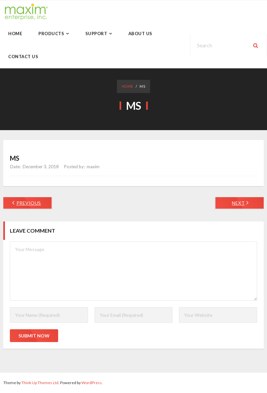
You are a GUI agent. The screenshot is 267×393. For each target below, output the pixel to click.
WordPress (91, 382)
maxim (93, 166)
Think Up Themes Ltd (39, 382)
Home (127, 86)
